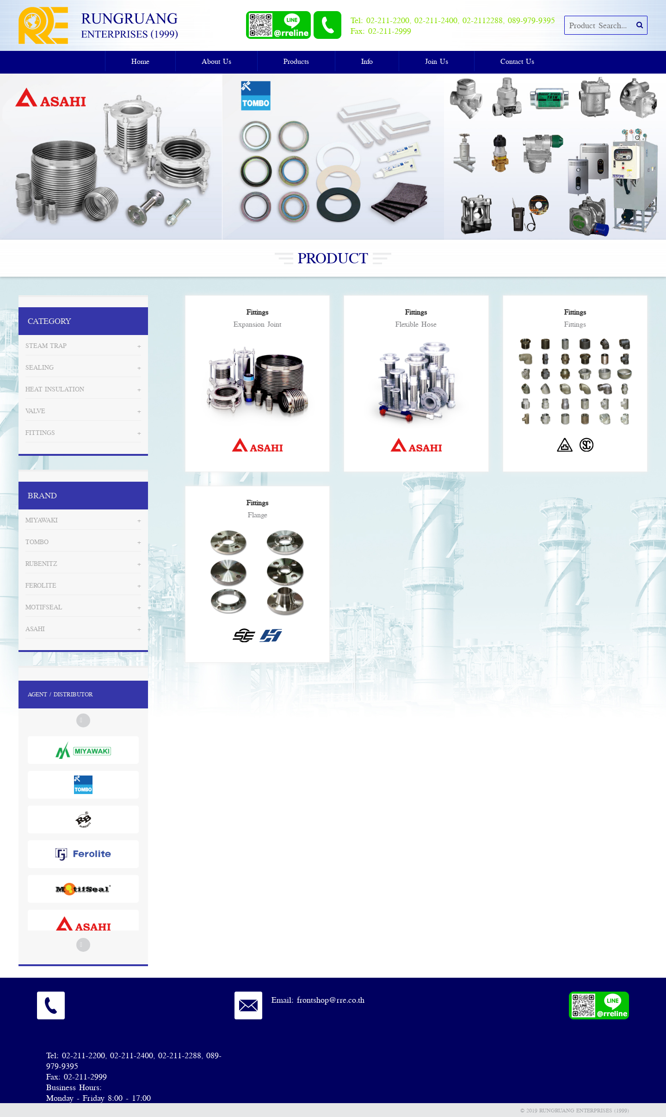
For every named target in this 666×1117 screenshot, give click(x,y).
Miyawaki (41, 520)
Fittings (40, 432)
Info (367, 61)
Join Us (436, 61)
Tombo (37, 541)
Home (140, 61)
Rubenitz (41, 563)
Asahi (35, 628)
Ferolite (40, 585)
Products (296, 61)
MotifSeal (43, 607)
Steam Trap (46, 345)
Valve (35, 410)
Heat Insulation (54, 389)
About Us (216, 61)
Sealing (39, 367)
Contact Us (517, 61)
